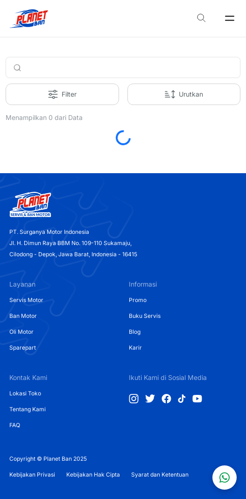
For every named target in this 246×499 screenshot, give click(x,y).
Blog (135, 331)
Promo (138, 299)
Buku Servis (145, 315)
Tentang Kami (27, 409)
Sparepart (22, 347)
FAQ (14, 425)
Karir (135, 347)
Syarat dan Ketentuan (160, 474)
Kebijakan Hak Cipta (93, 474)
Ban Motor (23, 315)
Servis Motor (26, 299)
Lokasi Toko (25, 393)
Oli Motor (21, 331)
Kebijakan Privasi (32, 474)
